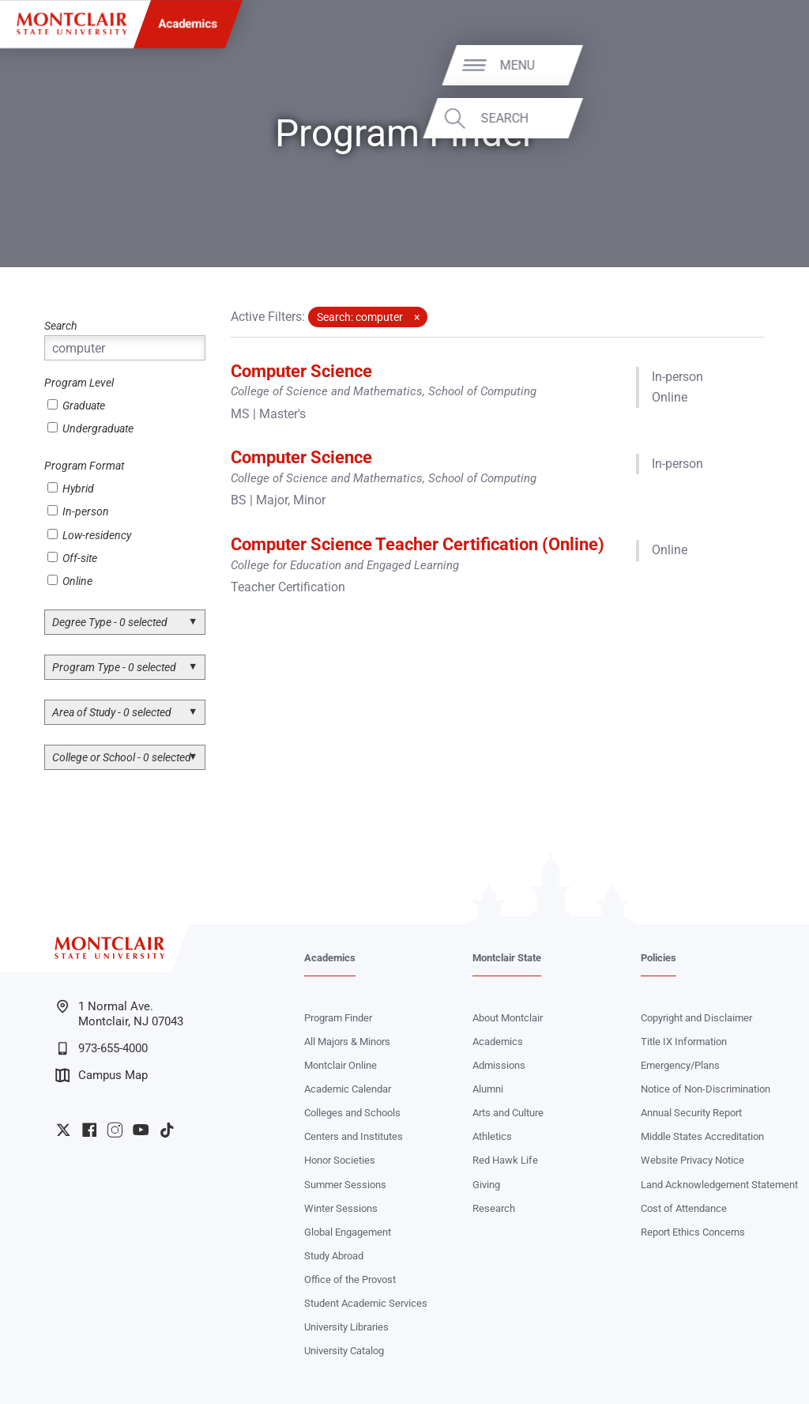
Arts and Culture (508, 1113)
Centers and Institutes (353, 1136)
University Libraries (346, 1327)
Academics (188, 24)
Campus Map (101, 1075)
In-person (78, 511)
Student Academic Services (365, 1303)
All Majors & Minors (347, 1041)
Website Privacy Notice (692, 1160)
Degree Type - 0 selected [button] (109, 622)
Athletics (492, 1136)
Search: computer (360, 317)
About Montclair (507, 1018)
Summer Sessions (345, 1185)
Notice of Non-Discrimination (705, 1089)
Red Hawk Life (505, 1160)
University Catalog (344, 1351)
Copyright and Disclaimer (696, 1018)
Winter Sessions (341, 1208)
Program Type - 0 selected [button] (114, 667)
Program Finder (338, 1018)
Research (493, 1208)
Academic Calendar (347, 1089)
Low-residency (89, 535)
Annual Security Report (691, 1113)
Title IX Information (684, 1041)
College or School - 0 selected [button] (121, 757)
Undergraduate (90, 428)
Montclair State (506, 958)
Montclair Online (340, 1065)
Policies (658, 958)
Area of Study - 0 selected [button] (111, 712)
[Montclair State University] (71, 24)
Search (746, 118)
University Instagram (114, 1130)
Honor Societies (339, 1160)
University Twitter (63, 1130)
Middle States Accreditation (702, 1136)
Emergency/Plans (680, 1065)
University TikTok (167, 1130)
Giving (486, 1185)
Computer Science (301, 370)
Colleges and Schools (352, 1113)
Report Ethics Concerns (693, 1232)
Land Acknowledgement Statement (719, 1185)
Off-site (72, 558)
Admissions (498, 1065)
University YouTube (141, 1130)
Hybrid (70, 488)
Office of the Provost (350, 1279)
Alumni (487, 1089)
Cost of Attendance (684, 1208)
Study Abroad (333, 1256)
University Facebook (89, 1130)
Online (69, 581)
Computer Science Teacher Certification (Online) (417, 544)
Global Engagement (347, 1232)
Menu (759, 64)
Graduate (76, 405)
